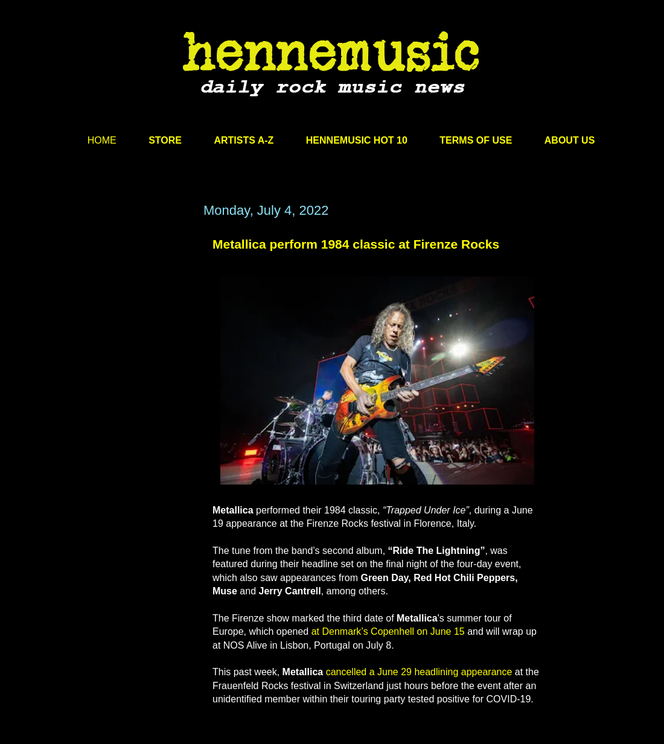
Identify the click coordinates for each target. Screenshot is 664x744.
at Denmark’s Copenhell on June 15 (388, 631)
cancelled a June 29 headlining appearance (419, 672)
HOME (102, 140)
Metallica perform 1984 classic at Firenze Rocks (355, 244)
